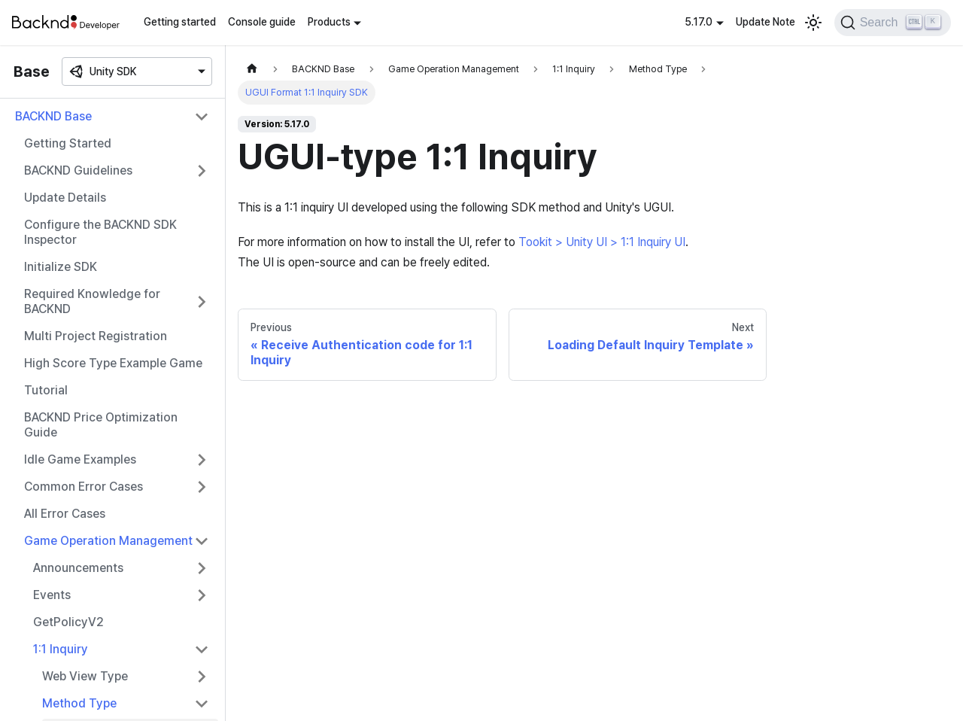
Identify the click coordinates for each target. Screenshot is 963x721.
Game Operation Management (108, 541)
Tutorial (46, 390)
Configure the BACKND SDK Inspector (100, 232)
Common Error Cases (83, 486)
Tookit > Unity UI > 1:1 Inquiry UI (601, 242)
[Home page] (252, 69)
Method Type (79, 703)
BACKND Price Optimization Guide (101, 425)
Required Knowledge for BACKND (92, 301)
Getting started (180, 22)
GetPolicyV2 (68, 622)
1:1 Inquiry (60, 649)
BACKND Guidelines (78, 170)
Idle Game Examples (80, 459)
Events (52, 595)
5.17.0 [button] (698, 22)
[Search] (892, 22)
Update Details (65, 197)
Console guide (262, 22)
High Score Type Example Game (113, 363)
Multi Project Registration (95, 336)
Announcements (78, 568)
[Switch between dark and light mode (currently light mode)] (813, 23)
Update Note (765, 22)
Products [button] (329, 22)
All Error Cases (64, 514)
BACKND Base (53, 116)
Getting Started (67, 143)
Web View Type (85, 676)
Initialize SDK (60, 267)
